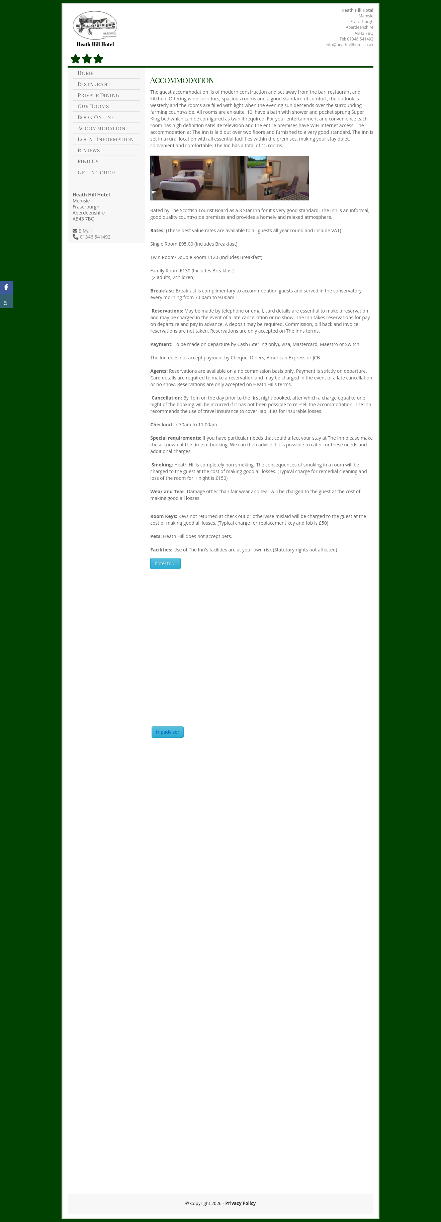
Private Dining (98, 94)
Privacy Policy (240, 1203)
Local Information (106, 139)
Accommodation (101, 128)
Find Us (88, 161)
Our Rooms (93, 105)
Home (85, 72)
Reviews (89, 150)
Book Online (96, 116)
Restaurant (94, 83)
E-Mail (84, 231)
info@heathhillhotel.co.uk (349, 45)
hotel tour (165, 563)
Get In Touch (96, 172)
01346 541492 (360, 39)
